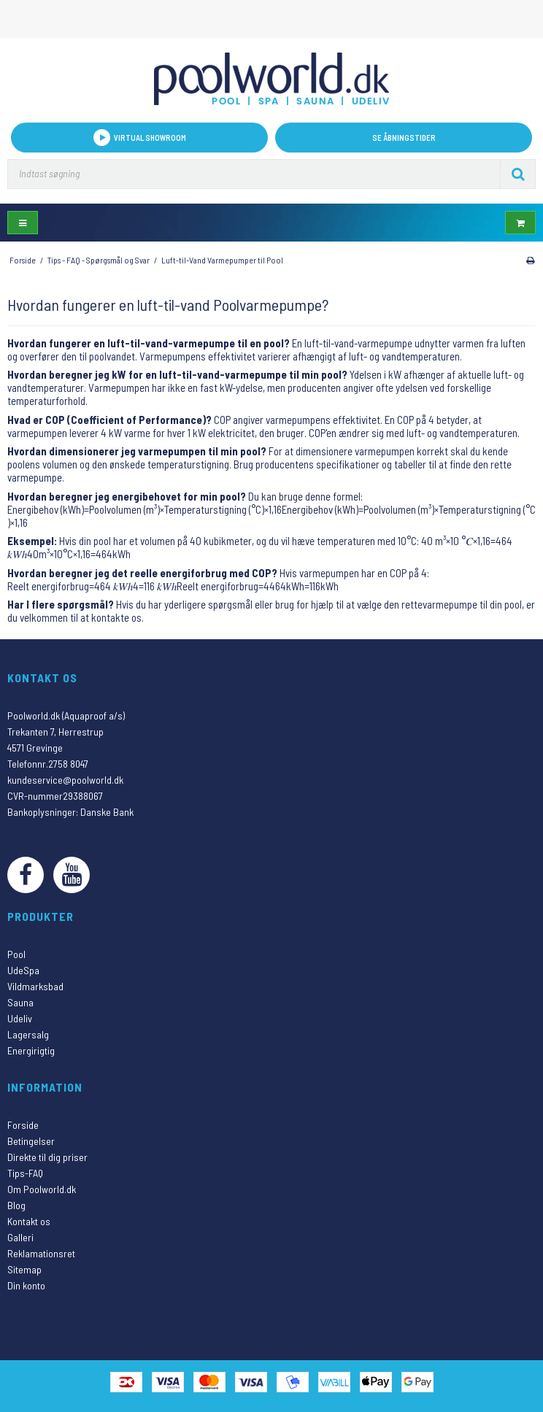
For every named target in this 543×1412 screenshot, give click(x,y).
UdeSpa (23, 970)
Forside (23, 1125)
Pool (16, 954)
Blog (16, 1205)
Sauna (20, 1002)
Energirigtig (31, 1050)
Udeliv (19, 1018)
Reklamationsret (41, 1253)
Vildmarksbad (35, 986)
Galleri (20, 1237)
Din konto (26, 1285)
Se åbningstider (404, 137)
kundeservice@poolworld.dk (65, 779)
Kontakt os (28, 1221)
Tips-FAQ (25, 1173)
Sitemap (24, 1269)
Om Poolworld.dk (41, 1189)
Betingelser (31, 1141)
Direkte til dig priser (47, 1157)
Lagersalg (28, 1034)
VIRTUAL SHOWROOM (139, 137)
